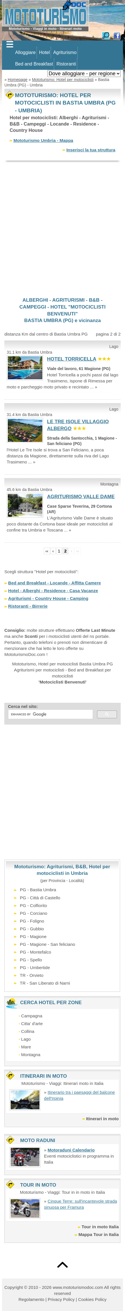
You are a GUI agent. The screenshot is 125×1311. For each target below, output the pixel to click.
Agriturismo (65, 52)
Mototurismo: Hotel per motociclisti (63, 79)
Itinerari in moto (102, 1118)
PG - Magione (33, 936)
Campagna (31, 1015)
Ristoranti (66, 63)
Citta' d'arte (32, 1023)
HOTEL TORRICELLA (71, 359)
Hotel (44, 52)
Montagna (30, 1054)
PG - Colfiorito (33, 905)
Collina (27, 1031)
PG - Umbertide (35, 967)
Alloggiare (25, 52)
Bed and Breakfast (34, 63)
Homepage (18, 79)
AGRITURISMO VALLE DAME (81, 496)
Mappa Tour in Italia (99, 1234)
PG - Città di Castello (40, 897)
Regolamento (31, 1299)
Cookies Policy (92, 1299)
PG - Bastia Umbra (38, 889)
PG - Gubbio (32, 928)
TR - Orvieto (31, 975)
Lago (26, 1039)
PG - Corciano (33, 913)
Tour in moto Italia (100, 1226)
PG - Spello (31, 959)
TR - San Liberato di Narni (45, 983)
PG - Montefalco (35, 952)
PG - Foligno (32, 921)
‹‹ (47, 550)
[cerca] (50, 714)
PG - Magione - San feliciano (47, 944)
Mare (26, 1046)
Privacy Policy (61, 1299)
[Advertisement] (62, 228)
